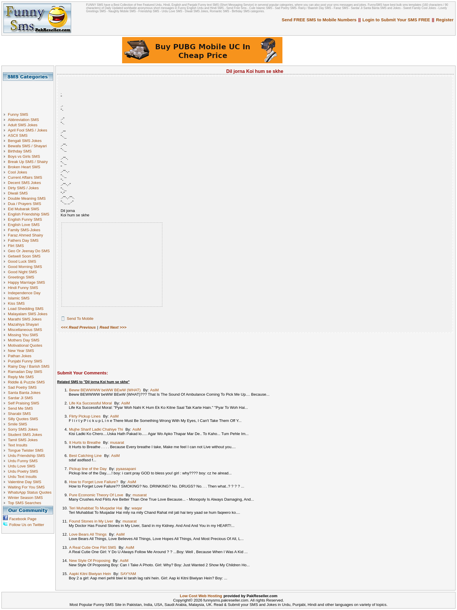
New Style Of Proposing (89, 560)
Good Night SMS (22, 272)
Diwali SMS (18, 193)
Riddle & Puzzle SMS (26, 382)
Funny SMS (18, 114)
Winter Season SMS (25, 497)
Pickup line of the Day (88, 469)
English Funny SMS (25, 219)
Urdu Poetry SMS (23, 471)
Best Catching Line (85, 455)
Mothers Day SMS (23, 340)
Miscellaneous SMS (25, 329)
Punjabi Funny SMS (25, 361)
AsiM (154, 390)
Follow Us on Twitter (26, 525)
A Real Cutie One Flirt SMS (92, 547)
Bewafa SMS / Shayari (27, 146)
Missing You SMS (23, 335)
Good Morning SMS (25, 266)
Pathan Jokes (19, 356)
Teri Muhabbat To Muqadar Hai (95, 508)
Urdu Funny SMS (23, 461)
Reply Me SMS (21, 377)
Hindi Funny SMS (23, 287)
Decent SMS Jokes (24, 182)
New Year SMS (21, 350)
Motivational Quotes (25, 345)
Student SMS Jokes (25, 434)
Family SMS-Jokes (24, 230)
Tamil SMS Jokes (23, 440)
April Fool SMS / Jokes (27, 130)
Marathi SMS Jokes (25, 319)
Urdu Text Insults (22, 476)
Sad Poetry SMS (22, 387)
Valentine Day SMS (24, 482)
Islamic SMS (18, 298)
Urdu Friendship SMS (26, 455)
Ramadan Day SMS (25, 371)
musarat (117, 442)
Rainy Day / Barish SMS (29, 366)
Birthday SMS (19, 151)
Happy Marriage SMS (26, 282)
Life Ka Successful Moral (90, 403)
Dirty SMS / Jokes (23, 188)
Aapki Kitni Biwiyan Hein (90, 574)
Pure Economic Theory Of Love (96, 495)
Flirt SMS (16, 245)
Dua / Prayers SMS (24, 203)
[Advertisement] (30, 94)
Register (445, 19)
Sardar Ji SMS (20, 398)
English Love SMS (24, 224)
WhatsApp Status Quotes (30, 492)
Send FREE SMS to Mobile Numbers (319, 19)
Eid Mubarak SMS (23, 209)
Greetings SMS (21, 277)
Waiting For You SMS (26, 487)
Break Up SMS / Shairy (28, 161)
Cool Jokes (17, 172)
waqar (136, 508)
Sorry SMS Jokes (23, 429)
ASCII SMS (17, 135)
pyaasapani (126, 469)
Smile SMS (17, 424)
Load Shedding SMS (25, 308)
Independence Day (24, 293)
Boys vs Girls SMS (24, 156)
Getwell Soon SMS (24, 256)
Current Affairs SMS (25, 177)
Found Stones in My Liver (91, 521)
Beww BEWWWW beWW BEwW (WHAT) (105, 390)
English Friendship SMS (28, 214)
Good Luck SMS (22, 261)
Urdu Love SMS (21, 466)
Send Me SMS (20, 408)
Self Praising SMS (23, 403)
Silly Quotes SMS (23, 419)
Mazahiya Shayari (23, 324)
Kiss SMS (16, 303)
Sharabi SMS (19, 413)
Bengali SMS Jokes (25, 141)
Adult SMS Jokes (22, 125)
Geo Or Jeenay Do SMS (29, 251)
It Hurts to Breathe (85, 442)
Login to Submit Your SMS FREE (396, 19)
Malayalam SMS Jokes (28, 314)
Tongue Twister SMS (25, 450)
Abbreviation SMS (23, 120)
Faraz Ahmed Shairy (25, 235)
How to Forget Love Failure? (93, 482)
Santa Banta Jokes (24, 392)
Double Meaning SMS (27, 198)
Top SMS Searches (24, 503)
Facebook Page (22, 519)
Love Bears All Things (88, 534)
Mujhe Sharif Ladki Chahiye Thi (96, 429)
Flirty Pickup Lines (85, 416)
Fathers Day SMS (23, 240)
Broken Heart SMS (24, 167)
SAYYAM (128, 574)
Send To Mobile (80, 318)
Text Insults (17, 445)
